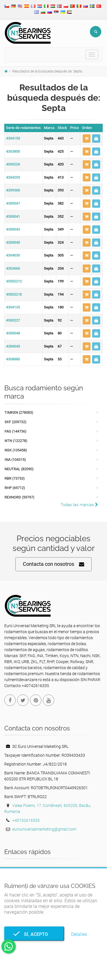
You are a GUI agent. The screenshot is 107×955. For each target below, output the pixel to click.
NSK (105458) (16, 450)
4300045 (13, 346)
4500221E (14, 294)
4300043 (13, 229)
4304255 (13, 177)
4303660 (13, 268)
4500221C (14, 281)
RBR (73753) (15, 478)
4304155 (13, 138)
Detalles (79, 934)
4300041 (13, 216)
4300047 (13, 203)
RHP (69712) (15, 488)
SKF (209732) (16, 422)
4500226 (13, 164)
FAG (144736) (16, 431)
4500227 (13, 320)
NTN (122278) (16, 441)
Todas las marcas (79, 504)
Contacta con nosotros (53, 564)
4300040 (13, 242)
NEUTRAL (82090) (19, 469)
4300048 (13, 333)
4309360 (13, 190)
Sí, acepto (34, 934)
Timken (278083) (19, 412)
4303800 (13, 151)
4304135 (13, 307)
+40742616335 (26, 820)
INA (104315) (15, 459)
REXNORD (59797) (20, 497)
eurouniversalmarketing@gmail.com (44, 829)
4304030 (13, 255)
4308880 (13, 359)
